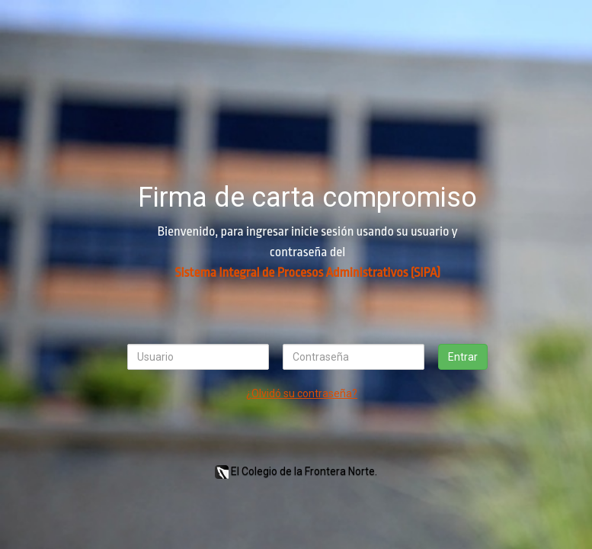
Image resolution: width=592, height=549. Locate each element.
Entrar (463, 357)
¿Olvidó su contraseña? (301, 393)
